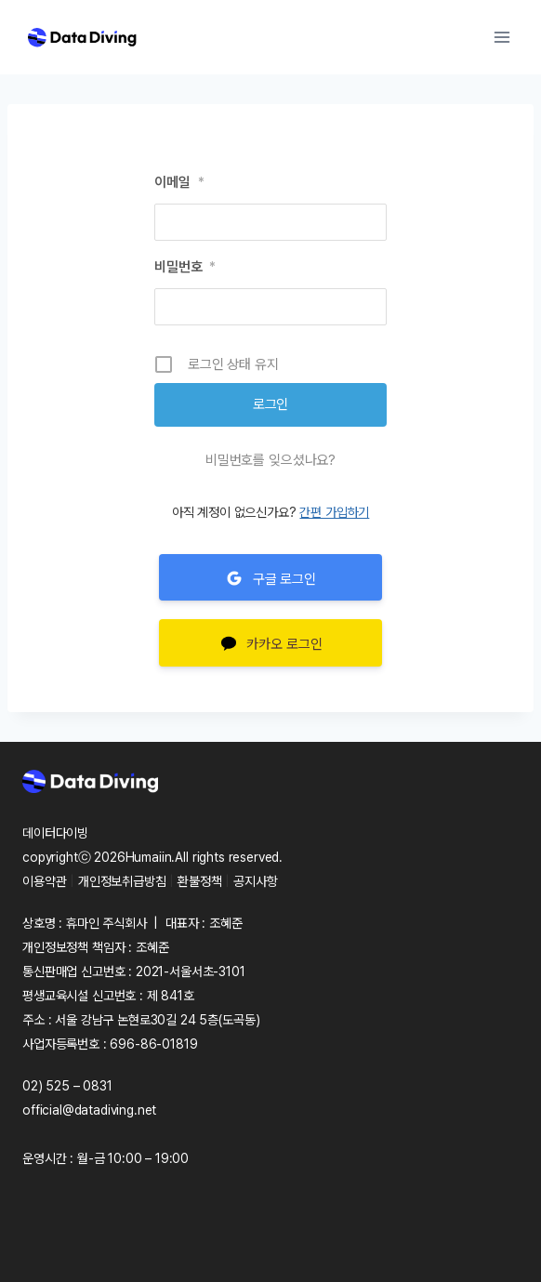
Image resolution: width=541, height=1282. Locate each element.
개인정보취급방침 (122, 881)
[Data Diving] (81, 37)
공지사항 (255, 881)
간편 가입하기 (334, 512)
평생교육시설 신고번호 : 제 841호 (108, 995)
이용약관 (44, 881)
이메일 (179, 182)
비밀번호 (185, 266)
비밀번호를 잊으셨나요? (270, 460)
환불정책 (199, 881)
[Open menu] (501, 36)
